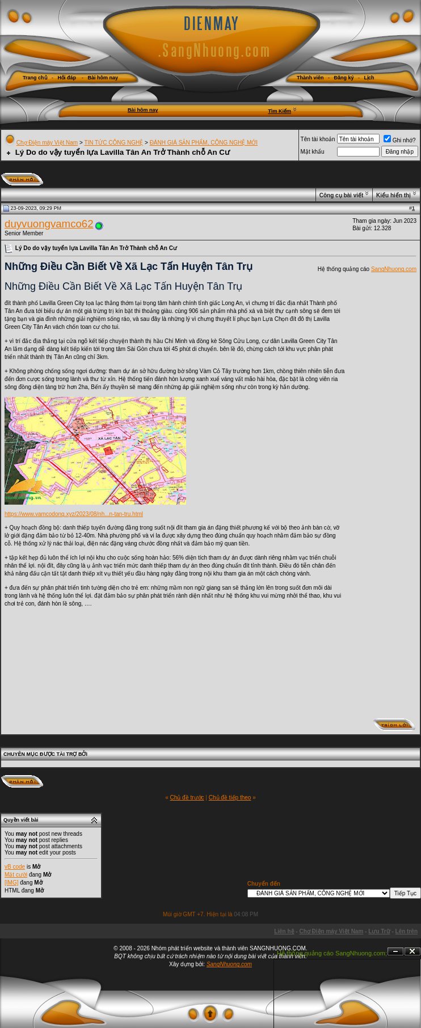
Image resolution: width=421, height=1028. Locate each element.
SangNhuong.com (393, 269)
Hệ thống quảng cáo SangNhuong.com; (332, 953)
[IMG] (11, 882)
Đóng (412, 951)
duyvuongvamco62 (49, 224)
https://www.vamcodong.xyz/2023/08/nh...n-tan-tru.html (74, 514)
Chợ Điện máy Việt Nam (47, 142)
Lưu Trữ (379, 931)
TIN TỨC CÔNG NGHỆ (113, 142)
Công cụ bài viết (341, 195)
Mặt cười (16, 875)
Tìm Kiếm (279, 111)
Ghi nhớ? (400, 140)
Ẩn (395, 951)
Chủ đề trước (187, 797)
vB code (15, 867)
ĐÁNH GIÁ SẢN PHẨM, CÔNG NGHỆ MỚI (204, 142)
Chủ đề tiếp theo (230, 797)
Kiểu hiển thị (393, 195)
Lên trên (406, 931)
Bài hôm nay (143, 110)
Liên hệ (284, 931)
